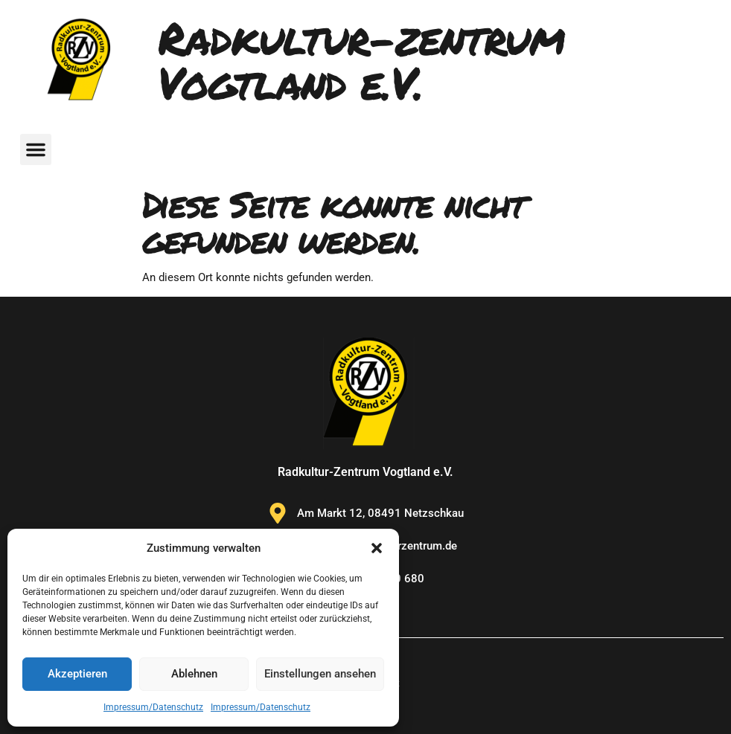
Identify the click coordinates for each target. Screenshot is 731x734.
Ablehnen (194, 673)
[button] (376, 548)
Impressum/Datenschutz (153, 707)
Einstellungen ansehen (320, 673)
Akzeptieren (77, 673)
